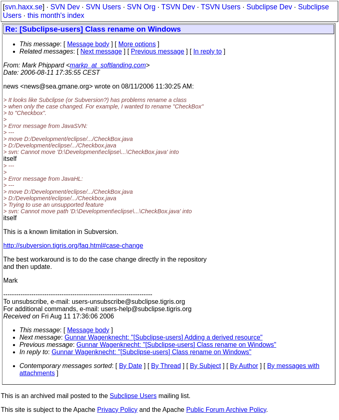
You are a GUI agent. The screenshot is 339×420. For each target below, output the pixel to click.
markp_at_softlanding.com (108, 65)
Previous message (158, 51)
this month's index (56, 15)
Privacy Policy (117, 409)
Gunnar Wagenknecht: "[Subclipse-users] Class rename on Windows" (177, 344)
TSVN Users (220, 7)
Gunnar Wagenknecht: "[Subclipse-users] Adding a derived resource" (163, 337)
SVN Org (141, 7)
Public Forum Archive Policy (226, 409)
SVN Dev (64, 7)
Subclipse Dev (269, 7)
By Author (244, 365)
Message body (88, 44)
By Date (130, 365)
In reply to (207, 51)
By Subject (205, 365)
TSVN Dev (178, 7)
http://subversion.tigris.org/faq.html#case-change (73, 245)
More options (137, 44)
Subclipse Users (133, 395)
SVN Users (103, 7)
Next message (101, 51)
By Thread (166, 365)
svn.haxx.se (24, 7)
